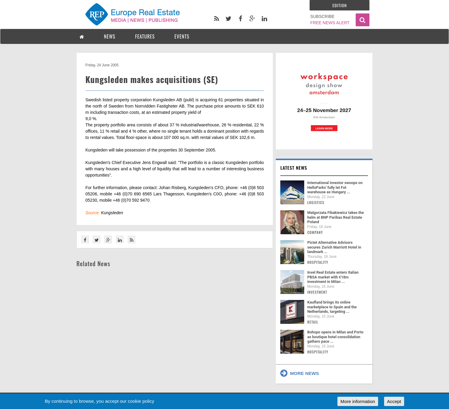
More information (357, 401)
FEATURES (145, 36)
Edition (340, 5)
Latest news (293, 167)
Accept (394, 401)
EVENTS (181, 36)
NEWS (109, 36)
